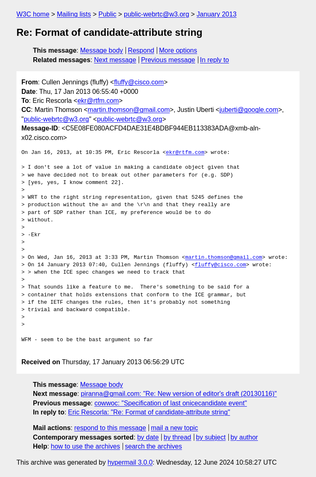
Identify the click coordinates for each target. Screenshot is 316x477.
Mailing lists (74, 14)
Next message (115, 59)
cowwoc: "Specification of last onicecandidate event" (170, 403)
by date (147, 437)
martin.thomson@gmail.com (129, 109)
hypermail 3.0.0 (129, 462)
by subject (210, 437)
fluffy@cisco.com (139, 82)
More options (178, 50)
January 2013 (217, 14)
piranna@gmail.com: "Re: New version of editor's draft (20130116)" (179, 393)
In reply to (214, 59)
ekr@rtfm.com (98, 100)
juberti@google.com (248, 109)
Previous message (168, 59)
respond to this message (110, 427)
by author (244, 437)
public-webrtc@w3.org (156, 14)
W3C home (32, 14)
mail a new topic (174, 427)
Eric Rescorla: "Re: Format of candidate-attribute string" (149, 412)
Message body (101, 50)
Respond (141, 50)
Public (107, 14)
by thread (177, 437)
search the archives (153, 446)
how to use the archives (85, 446)
